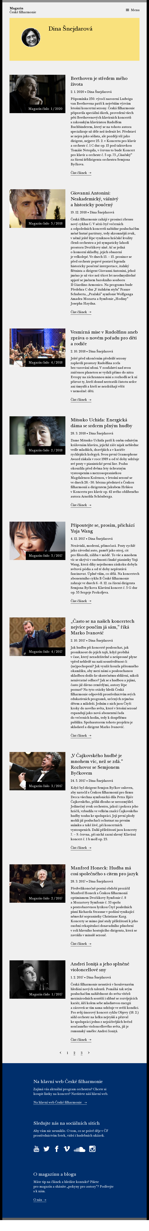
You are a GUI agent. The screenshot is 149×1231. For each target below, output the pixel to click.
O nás (39, 1211)
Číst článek (81, 174)
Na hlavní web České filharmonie (60, 1113)
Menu (132, 10)
